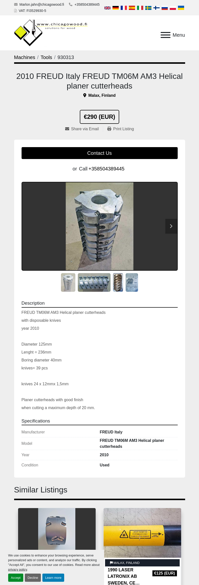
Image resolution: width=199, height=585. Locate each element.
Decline (33, 578)
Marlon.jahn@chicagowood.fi (42, 4)
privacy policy (17, 569)
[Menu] (166, 35)
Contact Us (99, 153)
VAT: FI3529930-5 (32, 11)
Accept (16, 578)
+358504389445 (87, 4)
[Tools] (46, 57)
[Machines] (24, 57)
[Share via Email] (84, 129)
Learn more (53, 578)
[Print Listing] (120, 129)
